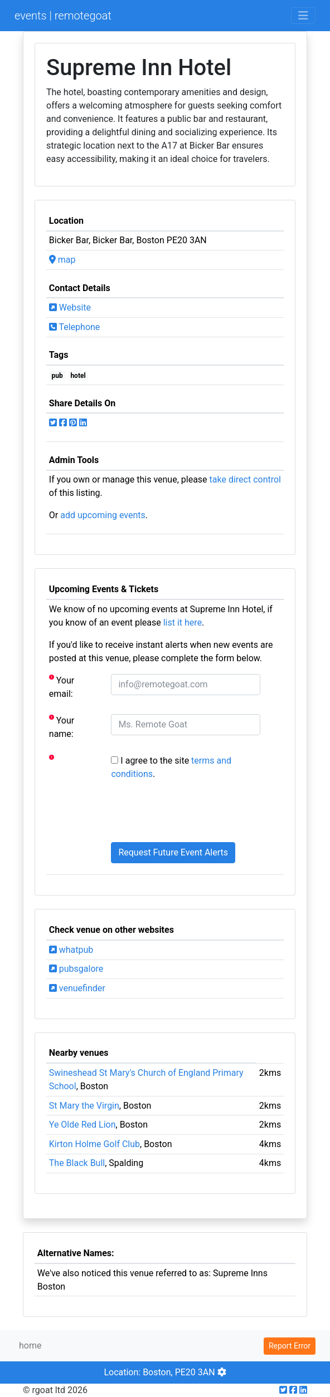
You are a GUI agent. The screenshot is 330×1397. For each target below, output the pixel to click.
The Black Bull (77, 1163)
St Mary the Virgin (84, 1105)
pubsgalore (76, 968)
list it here (182, 622)
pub (57, 376)
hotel (77, 376)
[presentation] (195, 811)
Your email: (61, 686)
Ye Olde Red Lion (82, 1124)
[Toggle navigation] (303, 15)
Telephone (74, 327)
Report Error (289, 1345)
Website (70, 307)
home (30, 1345)
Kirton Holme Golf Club (94, 1144)
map (62, 259)
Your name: (61, 726)
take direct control (245, 479)
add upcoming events (102, 515)
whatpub (71, 950)
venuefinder (77, 988)
